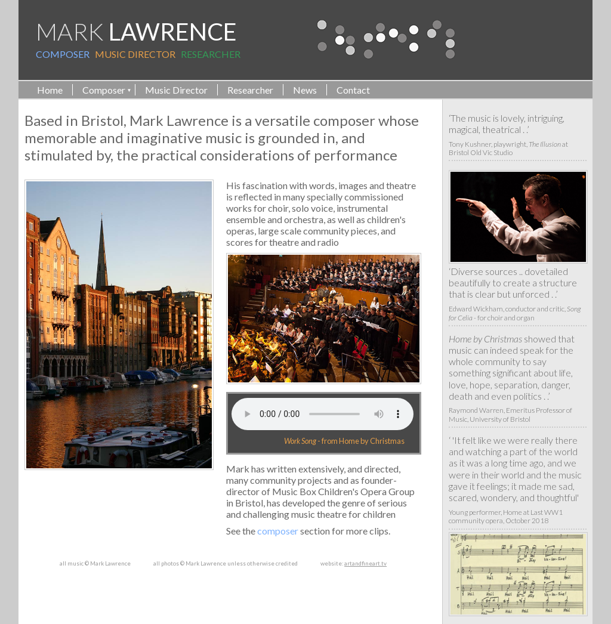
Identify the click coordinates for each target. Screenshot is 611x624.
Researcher (250, 89)
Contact (353, 89)
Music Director (176, 89)
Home (50, 89)
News (305, 89)
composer (277, 530)
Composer (103, 89)
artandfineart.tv (365, 563)
